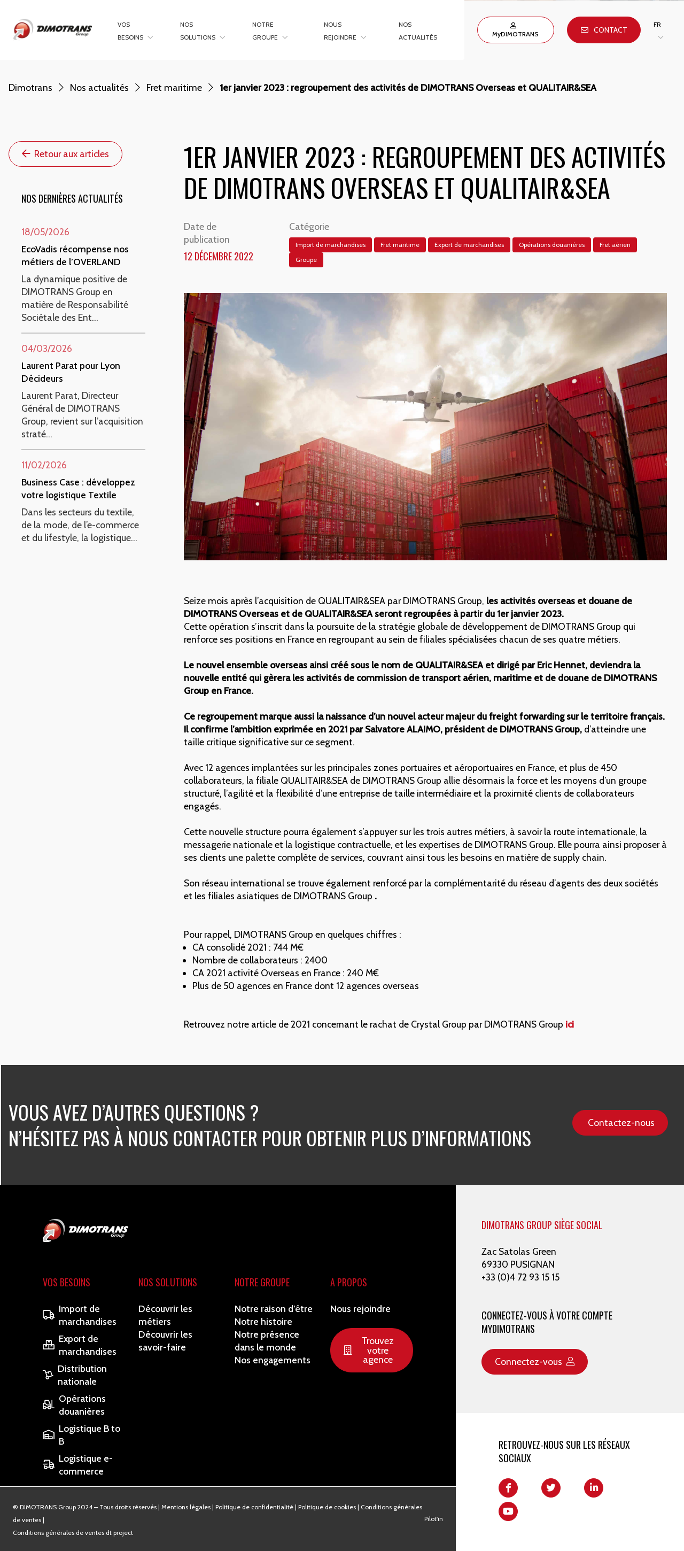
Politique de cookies (327, 1507)
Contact (604, 30)
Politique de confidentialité (254, 1507)
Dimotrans (30, 87)
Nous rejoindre (360, 1308)
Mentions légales (186, 1507)
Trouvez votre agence (369, 1350)
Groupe (306, 260)
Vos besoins (66, 1282)
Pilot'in (433, 1519)
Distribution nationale (75, 1375)
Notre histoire (263, 1321)
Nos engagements (272, 1359)
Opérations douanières (552, 245)
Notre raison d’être (274, 1308)
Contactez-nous (621, 1122)
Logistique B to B (81, 1435)
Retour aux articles (65, 153)
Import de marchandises (331, 245)
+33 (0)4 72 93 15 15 (520, 1277)
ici (569, 1024)
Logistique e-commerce (78, 1465)
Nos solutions (167, 1282)
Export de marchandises (469, 245)
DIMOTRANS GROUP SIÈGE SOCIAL (542, 1225)
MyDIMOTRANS (515, 30)
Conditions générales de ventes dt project (73, 1533)
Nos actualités (99, 87)
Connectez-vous (534, 1361)
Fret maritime (174, 87)
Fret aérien (615, 245)
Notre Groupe (262, 1282)
